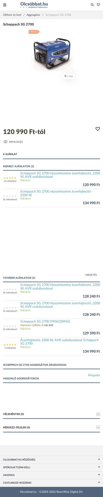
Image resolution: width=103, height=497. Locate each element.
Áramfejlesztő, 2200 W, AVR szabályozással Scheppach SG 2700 (59, 341)
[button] (97, 5)
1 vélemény (10, 348)
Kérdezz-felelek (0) (51, 427)
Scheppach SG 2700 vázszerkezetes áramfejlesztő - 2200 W (56, 193)
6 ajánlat (10, 154)
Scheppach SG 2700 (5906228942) (45, 321)
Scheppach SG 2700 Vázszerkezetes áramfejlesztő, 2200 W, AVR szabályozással (60, 175)
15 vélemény (10, 181)
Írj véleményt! (10, 199)
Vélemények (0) (51, 414)
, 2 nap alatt (36, 325)
